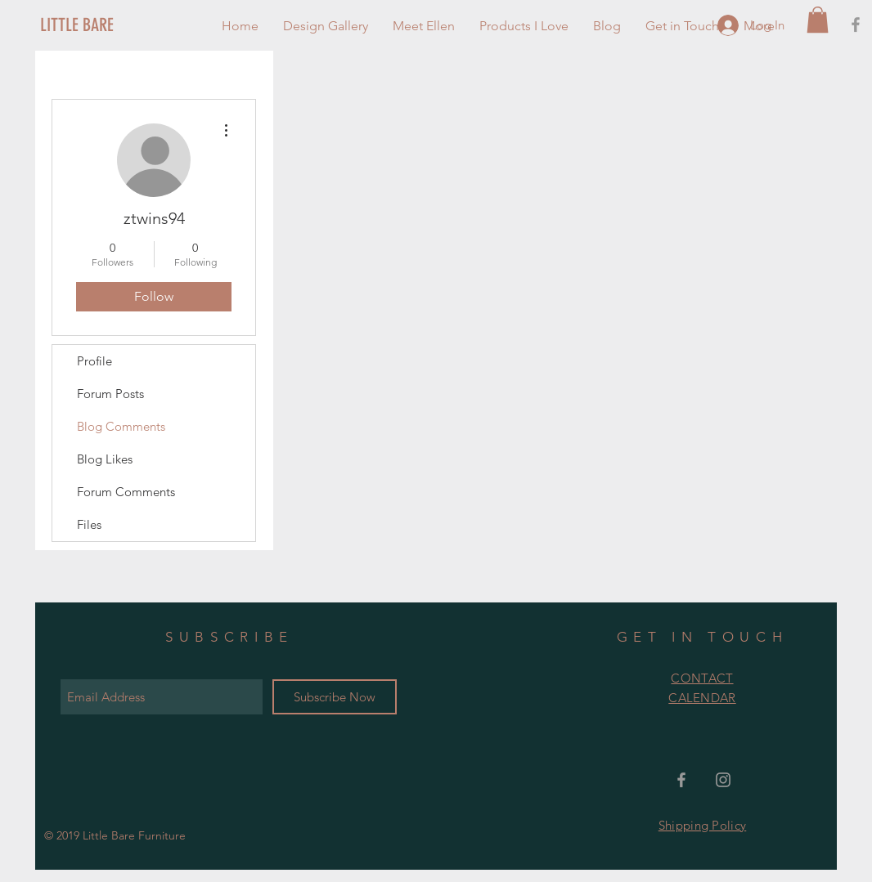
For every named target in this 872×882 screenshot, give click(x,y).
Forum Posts (110, 393)
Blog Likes (105, 459)
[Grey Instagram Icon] (723, 780)
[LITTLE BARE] (95, 25)
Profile (94, 361)
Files (89, 524)
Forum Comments (126, 491)
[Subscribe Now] (334, 696)
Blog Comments (121, 426)
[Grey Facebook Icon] (855, 24)
